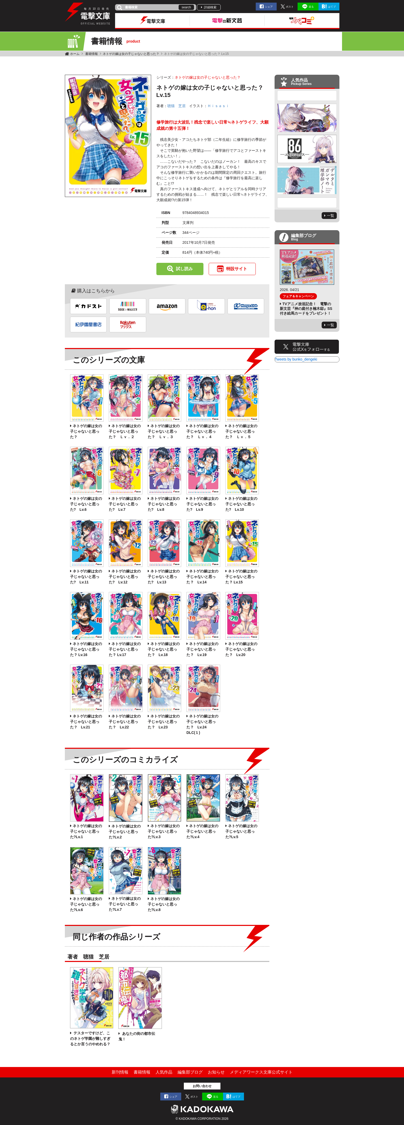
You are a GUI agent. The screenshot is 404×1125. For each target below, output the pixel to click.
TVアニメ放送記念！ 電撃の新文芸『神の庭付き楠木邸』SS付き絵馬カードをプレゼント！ (306, 308)
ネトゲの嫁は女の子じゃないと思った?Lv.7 (125, 904)
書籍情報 (91, 54)
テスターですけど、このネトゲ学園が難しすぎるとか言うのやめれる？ (90, 1038)
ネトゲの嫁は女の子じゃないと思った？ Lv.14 (202, 576)
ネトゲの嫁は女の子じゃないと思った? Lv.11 (86, 576)
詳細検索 (210, 7)
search (186, 7)
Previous (307, 95)
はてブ (332, 6)
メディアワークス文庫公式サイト (261, 1072)
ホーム (74, 54)
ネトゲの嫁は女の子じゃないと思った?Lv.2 (125, 831)
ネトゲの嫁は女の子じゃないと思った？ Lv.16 (86, 649)
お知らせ (216, 1072)
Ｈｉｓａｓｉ (218, 106)
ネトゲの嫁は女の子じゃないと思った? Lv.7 (125, 504)
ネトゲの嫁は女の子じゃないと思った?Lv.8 (164, 904)
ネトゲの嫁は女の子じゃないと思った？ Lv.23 (164, 721)
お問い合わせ (202, 1086)
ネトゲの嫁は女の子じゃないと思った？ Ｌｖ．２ (125, 431)
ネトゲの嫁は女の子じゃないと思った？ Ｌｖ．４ (202, 431)
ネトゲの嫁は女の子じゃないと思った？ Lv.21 (86, 721)
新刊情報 (120, 1072)
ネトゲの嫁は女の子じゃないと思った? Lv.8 (164, 504)
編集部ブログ (190, 1072)
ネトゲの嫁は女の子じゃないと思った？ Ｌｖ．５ (241, 431)
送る (311, 6)
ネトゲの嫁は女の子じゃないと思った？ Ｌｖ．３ (164, 431)
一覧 (330, 215)
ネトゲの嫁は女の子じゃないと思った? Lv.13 (164, 576)
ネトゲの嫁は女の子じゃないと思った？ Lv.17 (125, 649)
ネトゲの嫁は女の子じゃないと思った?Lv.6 (86, 904)
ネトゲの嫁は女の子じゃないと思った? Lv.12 (125, 576)
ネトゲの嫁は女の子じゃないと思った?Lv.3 (164, 831)
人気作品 (164, 1072)
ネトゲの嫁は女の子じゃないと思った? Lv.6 (86, 504)
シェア (269, 6)
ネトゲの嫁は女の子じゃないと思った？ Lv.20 (241, 649)
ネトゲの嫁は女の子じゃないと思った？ (131, 54)
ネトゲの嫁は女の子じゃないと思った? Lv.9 (202, 504)
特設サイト (236, 268)
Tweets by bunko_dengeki (296, 359)
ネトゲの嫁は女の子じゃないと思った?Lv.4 (202, 831)
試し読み (184, 268)
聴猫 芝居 (176, 106)
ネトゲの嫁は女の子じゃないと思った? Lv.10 (241, 504)
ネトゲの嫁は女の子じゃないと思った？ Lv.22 (125, 721)
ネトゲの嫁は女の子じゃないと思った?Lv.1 (86, 831)
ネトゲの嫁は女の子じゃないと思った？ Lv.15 (241, 576)
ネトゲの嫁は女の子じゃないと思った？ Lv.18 (164, 649)
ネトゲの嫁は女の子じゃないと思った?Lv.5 (241, 831)
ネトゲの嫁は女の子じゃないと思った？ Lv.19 (202, 649)
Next (307, 203)
